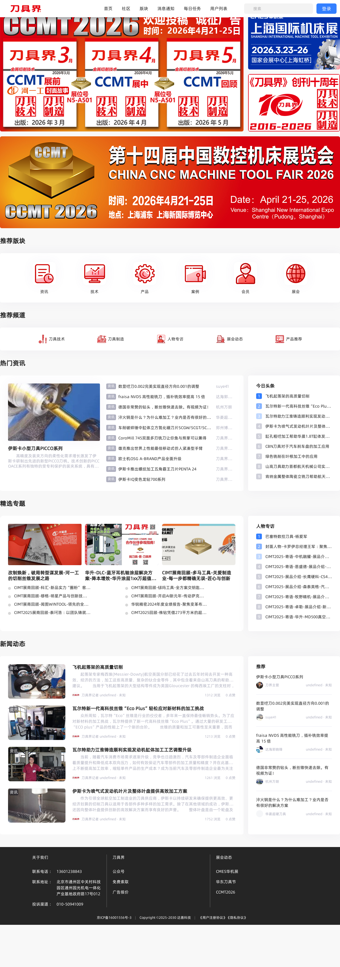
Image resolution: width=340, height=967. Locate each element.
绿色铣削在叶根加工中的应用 (291, 456)
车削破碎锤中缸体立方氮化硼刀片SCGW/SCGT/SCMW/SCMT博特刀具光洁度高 (164, 428)
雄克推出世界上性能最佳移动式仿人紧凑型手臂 (160, 448)
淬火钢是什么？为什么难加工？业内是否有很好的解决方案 (164, 417)
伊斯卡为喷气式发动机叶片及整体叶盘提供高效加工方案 (298, 426)
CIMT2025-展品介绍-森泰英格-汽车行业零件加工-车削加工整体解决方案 (298, 587)
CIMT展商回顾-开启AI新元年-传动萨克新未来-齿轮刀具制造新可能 (169, 596)
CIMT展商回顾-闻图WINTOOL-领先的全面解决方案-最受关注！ (52, 604)
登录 (326, 8)
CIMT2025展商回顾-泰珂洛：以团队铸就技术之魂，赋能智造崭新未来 (52, 613)
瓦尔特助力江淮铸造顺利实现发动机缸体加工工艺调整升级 (298, 416)
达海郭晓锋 (225, 397)
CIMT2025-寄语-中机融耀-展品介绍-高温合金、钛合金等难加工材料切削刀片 (298, 556)
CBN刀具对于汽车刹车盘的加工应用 (297, 446)
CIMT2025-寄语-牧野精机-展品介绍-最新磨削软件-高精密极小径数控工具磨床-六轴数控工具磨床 (298, 597)
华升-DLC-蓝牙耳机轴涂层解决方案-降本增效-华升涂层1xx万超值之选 (120, 575)
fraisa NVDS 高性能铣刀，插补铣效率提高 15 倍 (161, 397)
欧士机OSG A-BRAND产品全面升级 (149, 459)
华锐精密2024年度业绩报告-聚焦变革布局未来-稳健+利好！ (169, 604)
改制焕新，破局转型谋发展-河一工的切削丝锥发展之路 (43, 575)
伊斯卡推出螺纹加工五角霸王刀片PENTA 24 (157, 469)
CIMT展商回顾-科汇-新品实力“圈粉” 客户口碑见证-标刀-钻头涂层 (52, 588)
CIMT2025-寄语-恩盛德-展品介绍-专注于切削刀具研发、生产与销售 (298, 566)
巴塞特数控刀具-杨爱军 (286, 536)
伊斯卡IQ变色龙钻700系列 (141, 479)
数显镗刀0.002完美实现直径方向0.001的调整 (158, 386)
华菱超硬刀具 (225, 417)
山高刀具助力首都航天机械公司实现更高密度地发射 (298, 466)
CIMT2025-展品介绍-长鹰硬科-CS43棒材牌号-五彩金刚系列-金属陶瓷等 (298, 577)
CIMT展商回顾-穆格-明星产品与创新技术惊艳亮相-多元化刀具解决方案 (52, 596)
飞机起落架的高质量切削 (287, 396)
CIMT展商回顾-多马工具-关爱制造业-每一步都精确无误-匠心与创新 (196, 575)
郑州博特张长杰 (225, 428)
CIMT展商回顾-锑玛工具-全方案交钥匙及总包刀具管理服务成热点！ (169, 588)
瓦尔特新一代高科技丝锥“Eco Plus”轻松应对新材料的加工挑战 (298, 406)
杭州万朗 (224, 407)
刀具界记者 (225, 438)
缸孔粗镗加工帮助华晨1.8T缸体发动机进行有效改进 (298, 436)
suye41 (222, 386)
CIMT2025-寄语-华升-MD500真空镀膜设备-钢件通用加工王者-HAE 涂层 (298, 617)
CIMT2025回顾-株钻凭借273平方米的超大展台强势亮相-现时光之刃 (169, 613)
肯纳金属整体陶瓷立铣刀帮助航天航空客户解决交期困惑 (298, 476)
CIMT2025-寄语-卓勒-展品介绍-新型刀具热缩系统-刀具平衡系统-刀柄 (298, 607)
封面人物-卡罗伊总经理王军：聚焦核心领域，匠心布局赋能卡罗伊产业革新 (298, 546)
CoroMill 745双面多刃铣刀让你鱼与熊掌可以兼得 (162, 438)
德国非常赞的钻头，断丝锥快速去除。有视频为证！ (164, 407)
